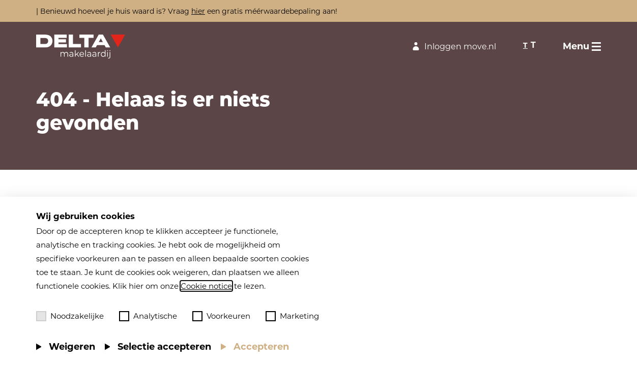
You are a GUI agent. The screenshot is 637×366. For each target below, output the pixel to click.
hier (198, 11)
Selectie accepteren (164, 346)
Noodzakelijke (70, 316)
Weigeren (72, 346)
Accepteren (261, 346)
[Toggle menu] (582, 46)
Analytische (148, 316)
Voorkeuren (221, 316)
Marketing (292, 316)
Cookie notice (206, 286)
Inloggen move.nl (453, 46)
